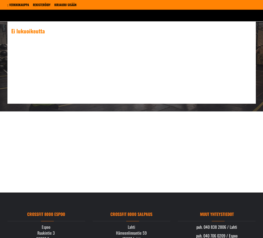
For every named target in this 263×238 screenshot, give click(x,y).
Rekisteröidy (41, 5)
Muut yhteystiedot (217, 214)
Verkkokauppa (18, 5)
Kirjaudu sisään (65, 5)
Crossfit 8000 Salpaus (131, 214)
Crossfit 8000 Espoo (46, 214)
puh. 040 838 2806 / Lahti (216, 227)
